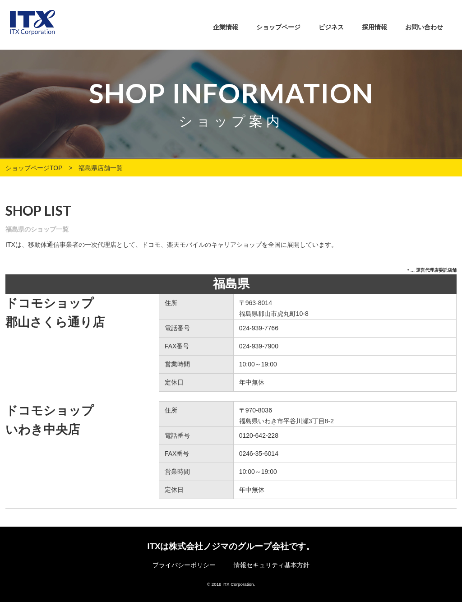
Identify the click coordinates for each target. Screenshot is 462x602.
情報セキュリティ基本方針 (272, 565)
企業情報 (225, 27)
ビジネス (331, 27)
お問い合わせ (424, 27)
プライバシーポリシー (184, 565)
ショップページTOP (33, 167)
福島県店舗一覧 (101, 167)
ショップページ (278, 27)
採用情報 (374, 27)
